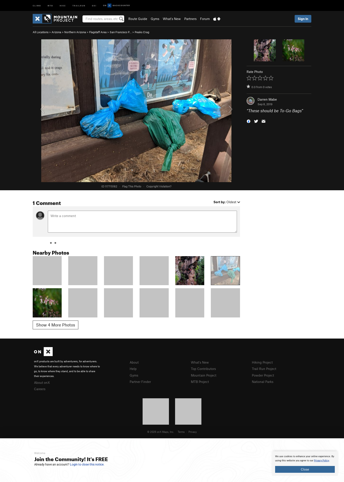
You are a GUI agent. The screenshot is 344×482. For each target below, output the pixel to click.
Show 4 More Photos (55, 324)
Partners (190, 19)
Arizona (56, 32)
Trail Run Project (264, 369)
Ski (94, 5)
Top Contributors (203, 369)
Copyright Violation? (158, 186)
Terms (181, 431)
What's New (172, 19)
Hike (63, 5)
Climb (37, 5)
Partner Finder (140, 382)
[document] (305, 463)
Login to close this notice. (87, 464)
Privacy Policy (321, 460)
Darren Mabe (267, 99)
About (134, 362)
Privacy (192, 431)
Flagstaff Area (98, 32)
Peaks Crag (142, 32)
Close (305, 469)
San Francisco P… (121, 32)
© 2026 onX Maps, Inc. (160, 431)
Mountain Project (203, 375)
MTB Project (200, 382)
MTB (50, 5)
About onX (42, 382)
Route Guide (137, 19)
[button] (249, 120)
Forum (205, 19)
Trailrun (78, 5)
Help (133, 369)
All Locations (40, 32)
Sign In (303, 19)
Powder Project (263, 375)
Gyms (155, 19)
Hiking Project (262, 362)
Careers (39, 389)
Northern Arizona (75, 32)
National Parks (262, 382)
